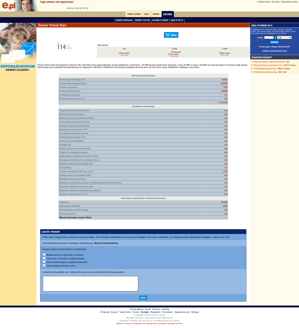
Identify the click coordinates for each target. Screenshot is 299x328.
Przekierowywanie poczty (265, 72)
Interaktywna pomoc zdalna (166, 323)
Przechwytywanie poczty (265, 68)
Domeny (156, 312)
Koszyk (276, 2)
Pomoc (136, 315)
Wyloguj (195, 315)
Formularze (167, 315)
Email (148, 312)
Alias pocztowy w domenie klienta (269, 62)
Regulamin (155, 315)
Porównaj (104, 315)
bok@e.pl (124, 323)
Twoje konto (264, 2)
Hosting (165, 312)
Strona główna (136, 312)
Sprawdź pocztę (289, 2)
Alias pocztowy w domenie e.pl (268, 65)
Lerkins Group (158, 318)
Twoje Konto (125, 315)
